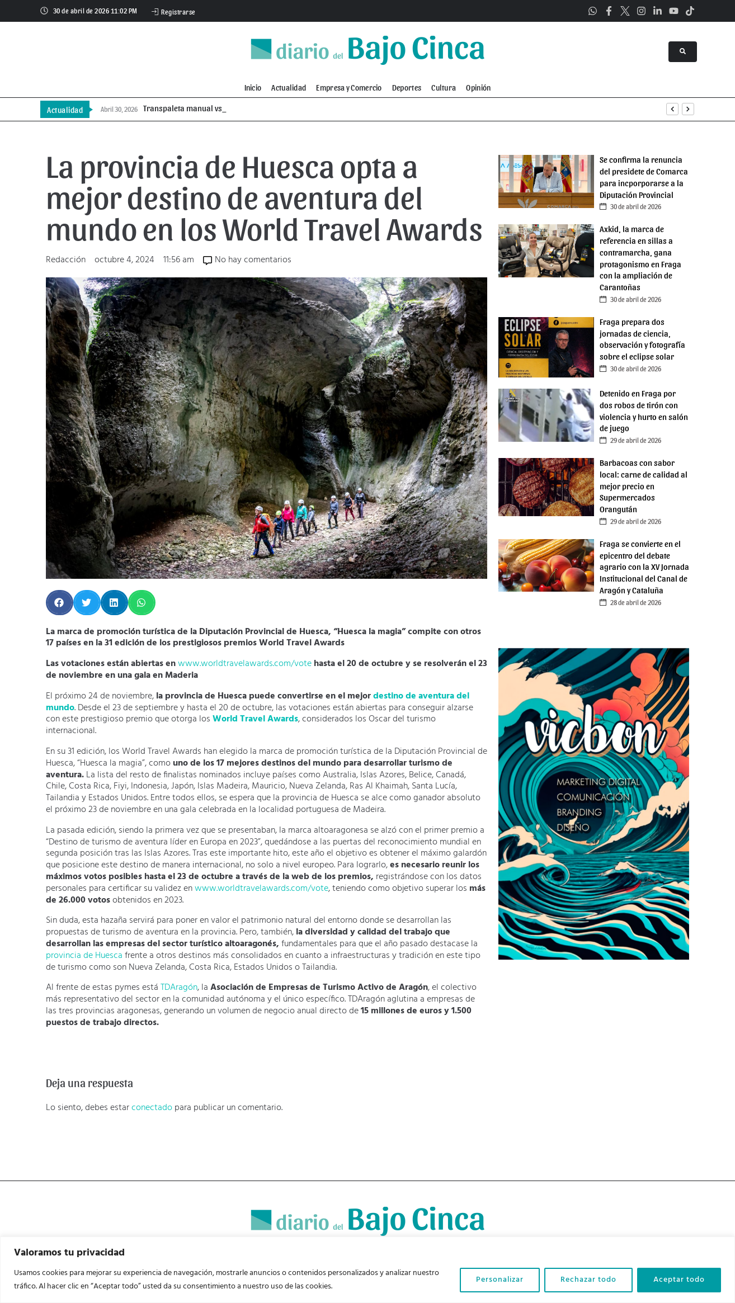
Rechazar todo (588, 1279)
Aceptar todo (679, 1279)
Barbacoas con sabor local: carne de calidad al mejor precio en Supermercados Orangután (643, 485)
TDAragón (179, 987)
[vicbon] (593, 957)
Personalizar (500, 1279)
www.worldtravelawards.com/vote (245, 664)
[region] (367, 1269)
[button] (59, 602)
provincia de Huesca (84, 955)
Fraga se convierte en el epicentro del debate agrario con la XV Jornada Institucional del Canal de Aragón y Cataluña (644, 567)
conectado (151, 1108)
